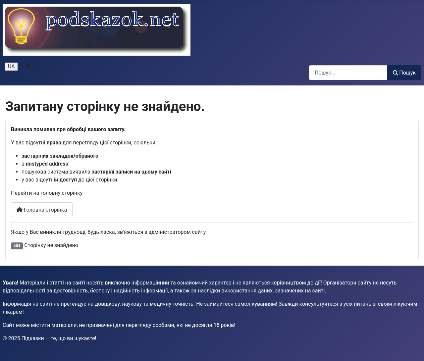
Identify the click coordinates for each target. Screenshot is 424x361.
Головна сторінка (42, 210)
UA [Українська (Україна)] (11, 66)
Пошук (404, 73)
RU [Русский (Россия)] (30, 66)
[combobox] (348, 72)
